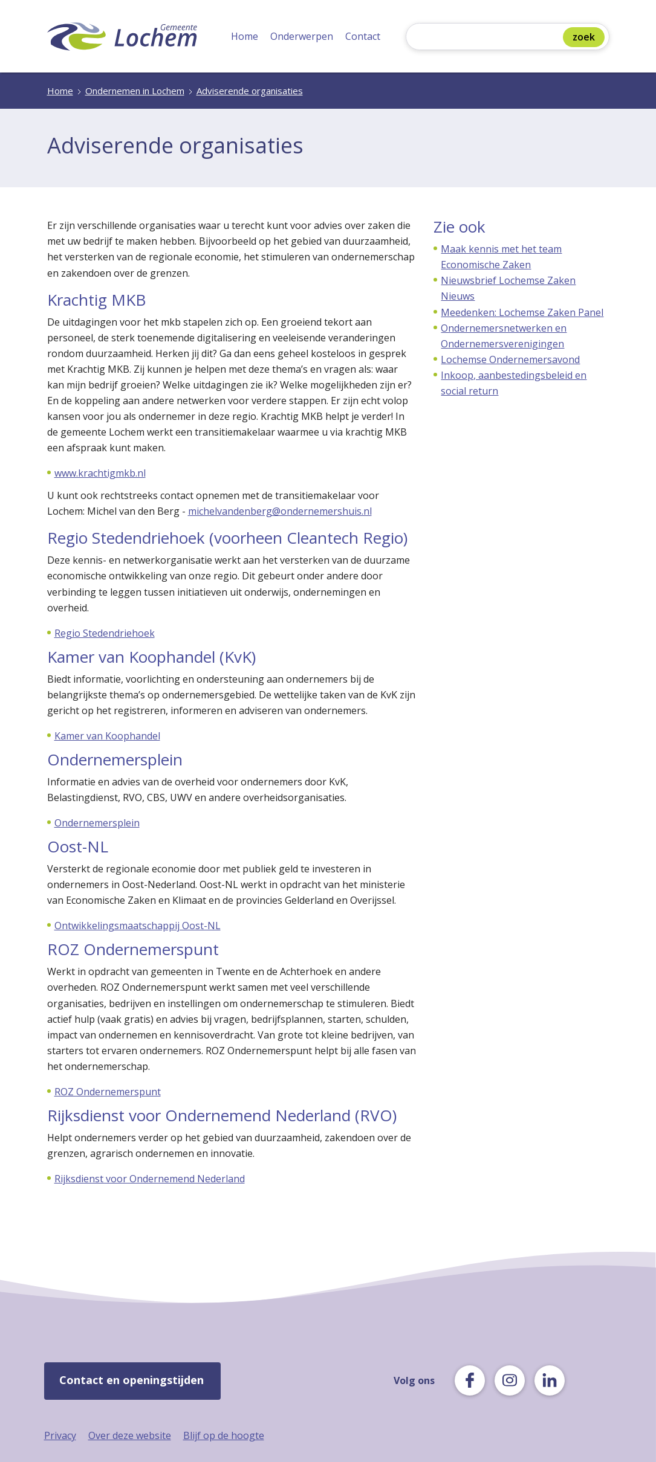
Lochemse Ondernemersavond (510, 359)
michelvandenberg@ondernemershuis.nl (280, 511)
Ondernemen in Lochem (134, 91)
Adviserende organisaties (249, 91)
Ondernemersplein (97, 822)
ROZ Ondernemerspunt (107, 1091)
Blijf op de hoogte (223, 1435)
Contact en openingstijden (131, 1380)
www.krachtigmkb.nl (100, 473)
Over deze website (129, 1435)
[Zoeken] (487, 37)
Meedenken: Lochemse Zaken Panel (522, 312)
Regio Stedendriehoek (104, 633)
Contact (362, 36)
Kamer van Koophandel (107, 735)
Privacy (60, 1435)
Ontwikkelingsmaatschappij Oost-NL (137, 925)
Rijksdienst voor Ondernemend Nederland (149, 1178)
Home (244, 36)
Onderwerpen (301, 36)
